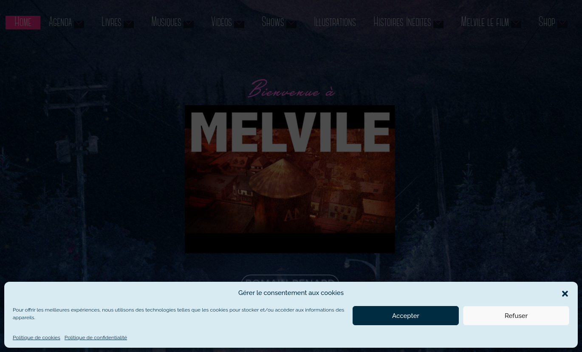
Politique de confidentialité (96, 338)
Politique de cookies (36, 338)
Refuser (516, 316)
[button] (565, 293)
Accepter (405, 316)
